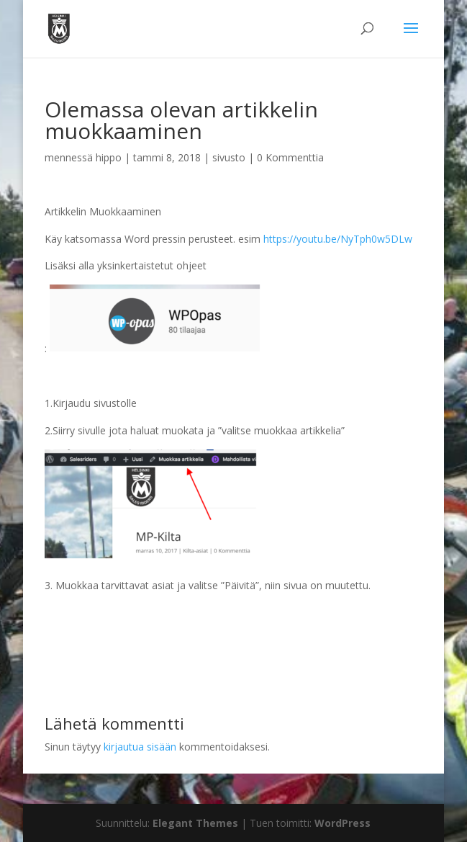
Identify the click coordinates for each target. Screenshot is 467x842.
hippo (109, 157)
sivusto (228, 157)
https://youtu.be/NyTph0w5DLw (337, 239)
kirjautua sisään (140, 746)
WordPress (342, 823)
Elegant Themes (195, 823)
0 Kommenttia (290, 157)
